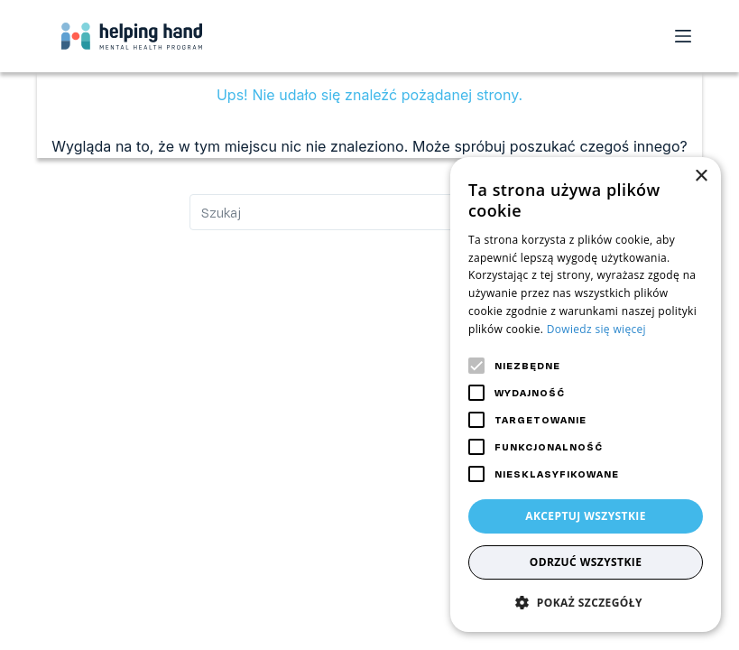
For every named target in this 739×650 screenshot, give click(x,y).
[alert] (585, 394)
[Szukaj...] (369, 212)
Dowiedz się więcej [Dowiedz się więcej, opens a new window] (596, 329)
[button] (585, 602)
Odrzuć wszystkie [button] (586, 562)
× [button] (700, 176)
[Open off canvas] (683, 36)
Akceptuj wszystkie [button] (585, 516)
